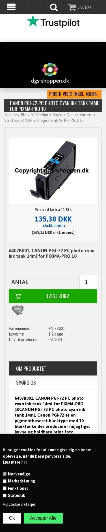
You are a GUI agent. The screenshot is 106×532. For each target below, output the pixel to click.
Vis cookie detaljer (19, 504)
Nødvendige (19, 474)
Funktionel (18, 488)
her (24, 462)
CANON (55, 339)
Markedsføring (21, 481)
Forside (10, 115)
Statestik (16, 495)
